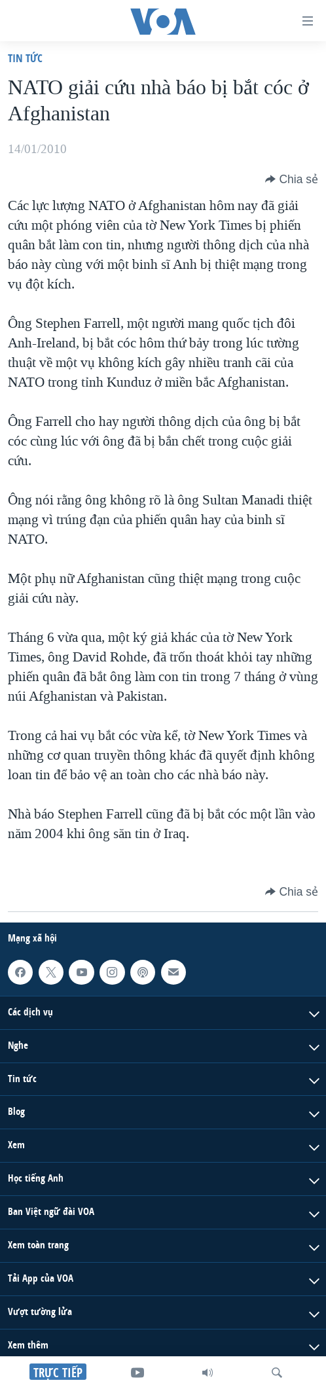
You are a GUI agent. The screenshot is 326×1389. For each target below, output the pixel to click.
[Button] (291, 179)
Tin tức (25, 57)
